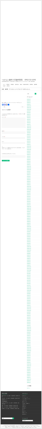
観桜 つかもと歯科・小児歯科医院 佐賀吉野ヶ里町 (10, 405)
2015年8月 (29, 313)
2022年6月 (29, 176)
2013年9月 (29, 352)
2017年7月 (29, 275)
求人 (23, 409)
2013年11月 (29, 348)
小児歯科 (34, 426)
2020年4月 (29, 219)
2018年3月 (29, 261)
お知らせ (23, 395)
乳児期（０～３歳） (30, 426)
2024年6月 (29, 136)
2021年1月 (29, 204)
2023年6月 (29, 156)
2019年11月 (29, 228)
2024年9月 (29, 131)
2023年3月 (29, 161)
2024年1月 (29, 144)
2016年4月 (29, 300)
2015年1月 (29, 325)
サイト (3, 141)
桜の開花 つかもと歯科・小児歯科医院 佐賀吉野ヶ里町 (10, 408)
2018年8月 (29, 253)
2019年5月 (29, 238)
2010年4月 (29, 372)
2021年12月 (29, 186)
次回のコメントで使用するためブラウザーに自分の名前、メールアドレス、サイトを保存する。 (13, 148)
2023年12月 (29, 146)
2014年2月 (29, 343)
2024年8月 (29, 132)
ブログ (23, 400)
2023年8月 (29, 152)
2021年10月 (29, 189)
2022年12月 (29, 166)
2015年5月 (29, 318)
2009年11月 (29, 379)
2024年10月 (29, 129)
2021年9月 (29, 191)
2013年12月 (29, 347)
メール (3, 136)
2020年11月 (29, 208)
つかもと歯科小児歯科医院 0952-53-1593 (19, 80)
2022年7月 (29, 174)
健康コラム (24, 401)
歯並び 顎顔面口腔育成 (24, 84)
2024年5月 (29, 137)
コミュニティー (24, 397)
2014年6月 (29, 337)
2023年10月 (29, 149)
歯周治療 (17, 427)
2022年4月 (29, 179)
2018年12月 (29, 246)
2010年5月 (29, 370)
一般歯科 (25, 426)
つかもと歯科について (25, 398)
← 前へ (4, 106)
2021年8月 (29, 193)
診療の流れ (24, 414)
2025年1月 (29, 124)
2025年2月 (29, 122)
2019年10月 (29, 229)
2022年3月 (29, 181)
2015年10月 (29, 310)
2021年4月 (29, 199)
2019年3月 (29, 241)
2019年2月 (29, 243)
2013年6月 (29, 357)
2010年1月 (29, 377)
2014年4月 (29, 340)
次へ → (23, 106)
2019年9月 (29, 231)
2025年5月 (29, 117)
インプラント (10, 427)
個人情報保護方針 (4, 401)
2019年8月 (29, 233)
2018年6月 (29, 256)
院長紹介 (8, 84)
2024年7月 (29, 134)
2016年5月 (29, 298)
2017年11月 (29, 268)
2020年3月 (29, 221)
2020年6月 (29, 216)
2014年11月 (29, 328)
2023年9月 (29, 151)
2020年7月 (29, 214)
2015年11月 (29, 308)
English (4, 85)
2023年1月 (29, 164)
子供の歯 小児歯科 (25, 403)
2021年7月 (29, 194)
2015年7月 (29, 315)
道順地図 (35, 84)
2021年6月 (29, 196)
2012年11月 (29, 365)
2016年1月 (29, 305)
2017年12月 (29, 266)
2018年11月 (29, 248)
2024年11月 (29, 127)
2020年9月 (29, 211)
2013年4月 (29, 360)
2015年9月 (29, 312)
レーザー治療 (37, 426)
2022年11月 (29, 167)
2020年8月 (29, 213)
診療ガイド (24, 412)
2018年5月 (29, 258)
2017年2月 (29, 283)
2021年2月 (29, 203)
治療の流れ (17, 84)
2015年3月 (29, 322)
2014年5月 (29, 338)
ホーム (4, 84)
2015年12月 (29, 307)
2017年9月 (29, 271)
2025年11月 (29, 107)
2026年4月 (29, 99)
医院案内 (12, 84)
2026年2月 (29, 102)
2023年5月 (29, 157)
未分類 (23, 406)
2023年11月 (29, 147)
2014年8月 (29, 333)
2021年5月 (29, 198)
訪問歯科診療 (14, 427)
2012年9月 (29, 367)
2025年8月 (29, 112)
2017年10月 (29, 270)
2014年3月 (29, 342)
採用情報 (31, 84)
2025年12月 (29, 105)
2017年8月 (29, 273)
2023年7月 (29, 154)
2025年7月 (29, 114)
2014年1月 (29, 345)
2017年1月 (29, 285)
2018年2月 (29, 263)
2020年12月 (29, 206)
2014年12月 (29, 327)
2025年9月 (29, 110)
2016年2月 (29, 303)
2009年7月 (29, 380)
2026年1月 (29, 104)
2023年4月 (29, 159)
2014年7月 (29, 335)
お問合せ (8, 85)
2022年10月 (29, 169)
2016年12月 (29, 286)
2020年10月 (29, 209)
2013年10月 (29, 350)
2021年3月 (29, 201)
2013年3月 (29, 362)
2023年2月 (29, 162)
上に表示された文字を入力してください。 (9, 153)
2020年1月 (29, 224)
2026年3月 (29, 100)
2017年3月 (29, 281)
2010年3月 (29, 374)
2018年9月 (29, 251)
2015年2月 (29, 323)
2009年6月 (29, 382)
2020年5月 (29, 218)
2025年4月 (29, 119)
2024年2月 (29, 142)
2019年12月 (29, 226)
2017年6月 (29, 276)
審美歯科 (6, 427)
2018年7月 (29, 255)
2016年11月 (29, 288)
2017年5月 (29, 278)
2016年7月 (29, 295)
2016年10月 (29, 290)
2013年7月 (29, 355)
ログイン (28, 388)
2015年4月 (29, 320)
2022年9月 (29, 171)
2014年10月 (29, 330)
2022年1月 (29, 184)
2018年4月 (29, 260)
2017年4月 (29, 280)
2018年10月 (29, 250)
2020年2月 (29, 223)
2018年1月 (29, 265)
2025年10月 (29, 109)
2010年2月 (29, 375)
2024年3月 (29, 141)
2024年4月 (29, 139)
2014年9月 (29, 332)
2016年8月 (29, 293)
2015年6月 (29, 317)
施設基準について (4, 399)
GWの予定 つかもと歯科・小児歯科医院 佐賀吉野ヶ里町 (11, 398)
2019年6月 (29, 236)
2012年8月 (29, 369)
